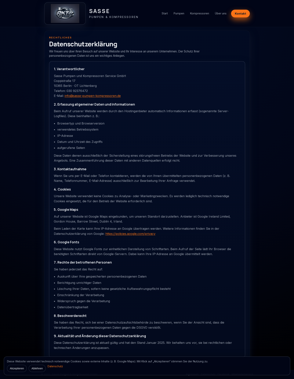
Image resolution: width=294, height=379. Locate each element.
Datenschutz (55, 366)
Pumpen (178, 13)
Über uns (221, 13)
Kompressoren (199, 13)
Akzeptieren (17, 368)
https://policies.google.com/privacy (130, 234)
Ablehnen (37, 368)
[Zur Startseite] (91, 13)
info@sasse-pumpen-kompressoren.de (93, 96)
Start (165, 13)
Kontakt (240, 13)
